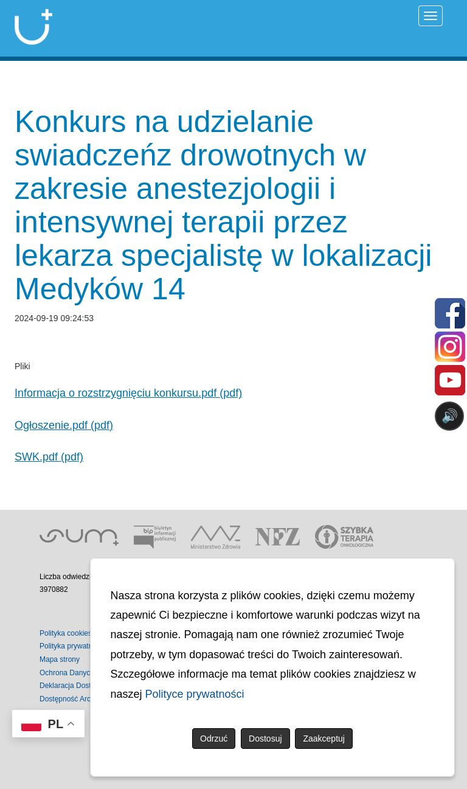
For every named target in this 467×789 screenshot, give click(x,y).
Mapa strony (60, 659)
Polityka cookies (66, 633)
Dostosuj (265, 738)
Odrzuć (213, 738)
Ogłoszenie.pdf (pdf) (64, 425)
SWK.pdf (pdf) (49, 457)
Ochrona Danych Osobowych (87, 673)
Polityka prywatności (73, 646)
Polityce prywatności (194, 694)
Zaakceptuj (323, 738)
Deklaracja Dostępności (78, 685)
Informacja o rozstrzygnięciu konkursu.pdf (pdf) (128, 393)
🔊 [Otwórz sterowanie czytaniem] (449, 415)
